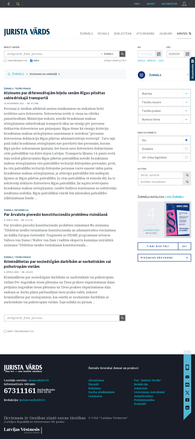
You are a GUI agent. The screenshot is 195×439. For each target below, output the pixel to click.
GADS (161, 60)
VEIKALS (103, 33)
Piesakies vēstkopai (164, 257)
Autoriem (141, 388)
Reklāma (94, 388)
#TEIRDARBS (145, 33)
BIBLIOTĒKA (123, 33)
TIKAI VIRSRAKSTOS (15, 60)
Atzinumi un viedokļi (43, 74)
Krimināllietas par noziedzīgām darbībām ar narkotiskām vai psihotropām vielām (57, 264)
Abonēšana (96, 380)
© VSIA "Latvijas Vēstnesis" (108, 418)
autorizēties (169, 3)
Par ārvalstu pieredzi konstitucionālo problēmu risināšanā (55, 214)
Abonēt (151, 3)
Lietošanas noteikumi (149, 392)
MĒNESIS (151, 60)
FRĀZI (34, 60)
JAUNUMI (165, 33)
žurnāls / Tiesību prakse (17, 88)
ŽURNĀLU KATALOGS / (161, 197)
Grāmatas (95, 396)
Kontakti (140, 404)
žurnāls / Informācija (16, 210)
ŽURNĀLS (86, 33)
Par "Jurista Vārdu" (148, 380)
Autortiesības (144, 396)
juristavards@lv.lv (32, 400)
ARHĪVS (182, 33)
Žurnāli (93, 384)
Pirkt (137, 3)
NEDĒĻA (141, 60)
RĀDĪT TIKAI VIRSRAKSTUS (19, 331)
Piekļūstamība (144, 400)
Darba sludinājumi (101, 392)
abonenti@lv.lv (38, 380)
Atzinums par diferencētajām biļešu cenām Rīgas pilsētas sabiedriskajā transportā (54, 95)
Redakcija (141, 384)
